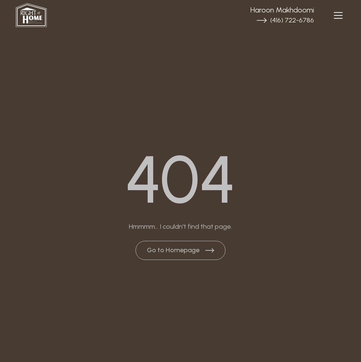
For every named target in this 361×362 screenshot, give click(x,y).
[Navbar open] (338, 15)
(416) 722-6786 (292, 20)
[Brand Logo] (70, 15)
